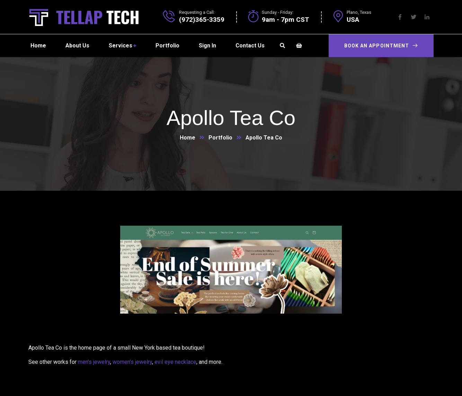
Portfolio (220, 137)
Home (187, 137)
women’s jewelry (132, 362)
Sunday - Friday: (277, 12)
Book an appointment (381, 46)
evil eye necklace (175, 362)
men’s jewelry (94, 362)
